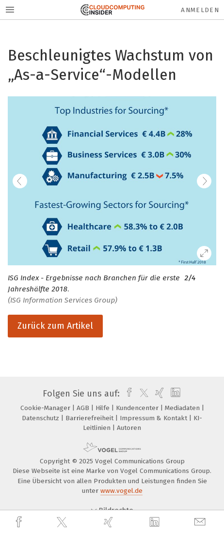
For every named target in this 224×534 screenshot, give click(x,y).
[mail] (201, 522)
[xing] (109, 522)
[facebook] (20, 522)
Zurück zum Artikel (55, 325)
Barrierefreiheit (90, 418)
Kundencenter (138, 408)
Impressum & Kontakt (154, 418)
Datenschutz (41, 418)
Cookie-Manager (46, 408)
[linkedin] (155, 522)
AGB (84, 408)
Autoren (129, 428)
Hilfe (104, 408)
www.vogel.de (121, 491)
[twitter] (63, 522)
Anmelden (200, 10)
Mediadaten (183, 408)
